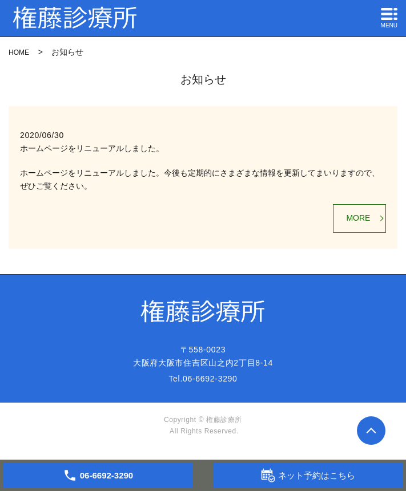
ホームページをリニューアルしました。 (92, 148)
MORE (358, 217)
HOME (19, 52)
